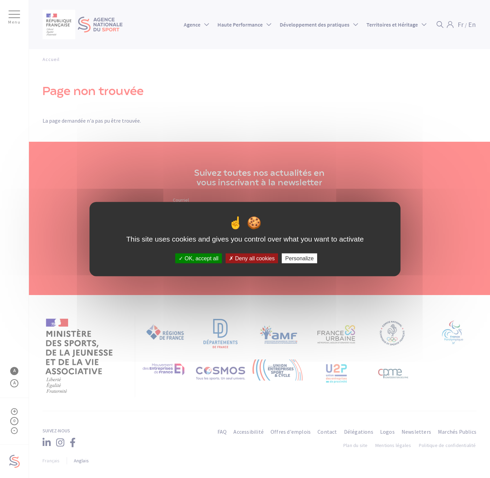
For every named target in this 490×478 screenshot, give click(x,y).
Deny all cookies (252, 258)
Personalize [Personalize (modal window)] (299, 258)
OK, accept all (198, 258)
